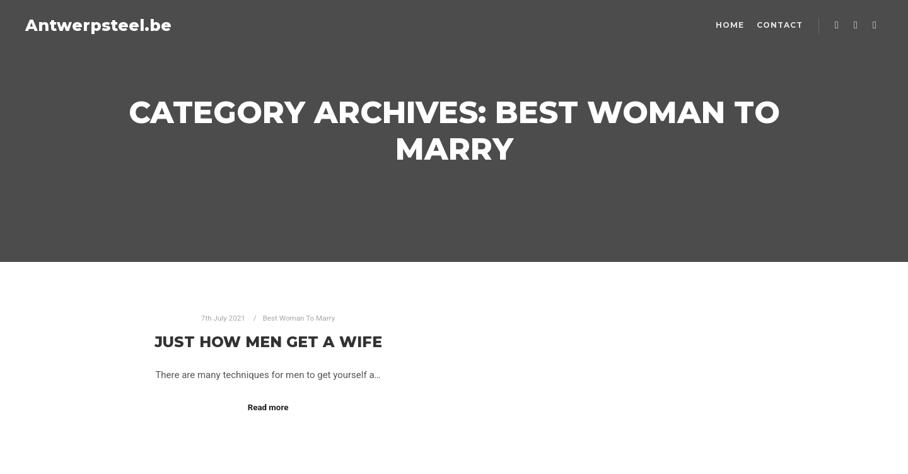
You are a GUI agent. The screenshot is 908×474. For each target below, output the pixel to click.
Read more (268, 407)
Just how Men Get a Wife (268, 342)
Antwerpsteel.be (88, 25)
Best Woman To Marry (299, 318)
